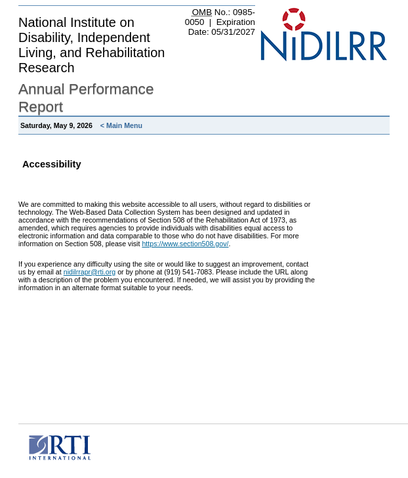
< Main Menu (121, 125)
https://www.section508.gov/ (185, 244)
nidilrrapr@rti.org (90, 272)
